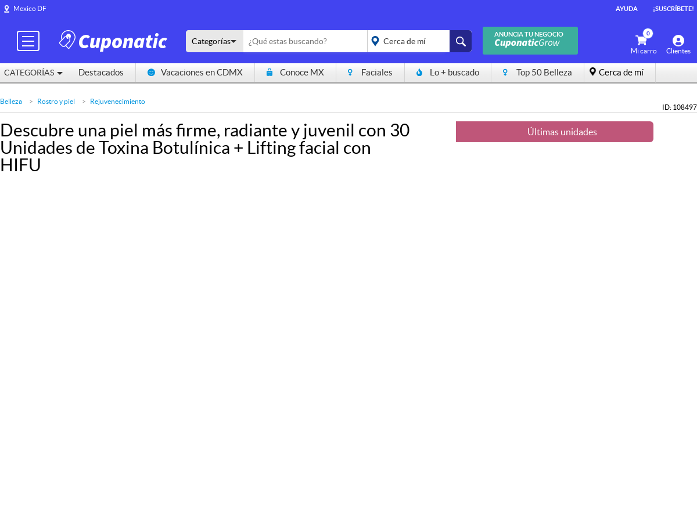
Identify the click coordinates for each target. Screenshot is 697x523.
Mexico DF (29, 8)
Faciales (370, 72)
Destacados (101, 72)
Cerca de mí (621, 72)
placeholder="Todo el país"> (417, 41)
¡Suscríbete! (673, 8)
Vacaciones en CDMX (195, 72)
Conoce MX (295, 72)
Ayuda (627, 8)
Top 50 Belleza (537, 72)
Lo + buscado (447, 72)
